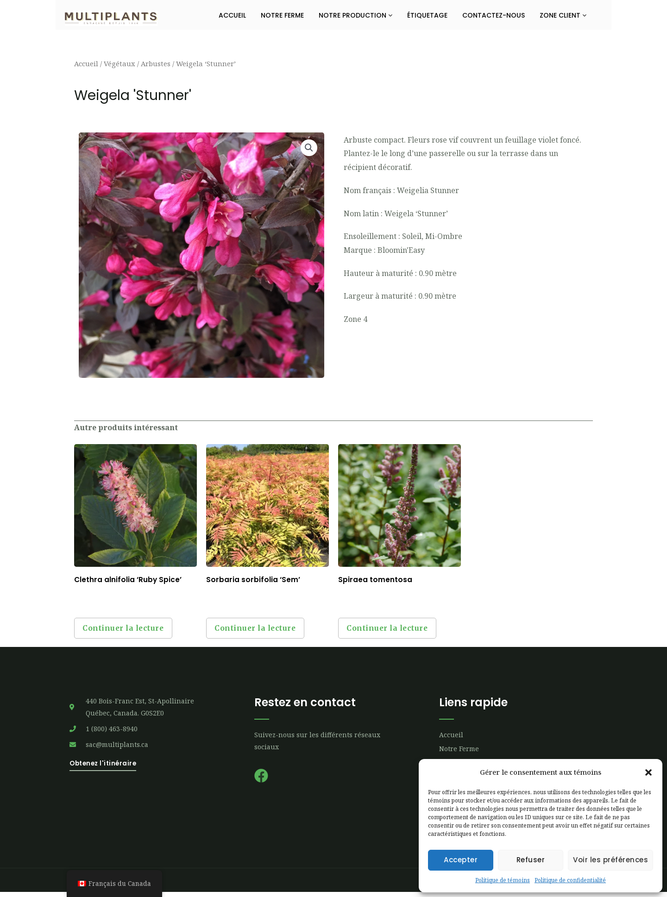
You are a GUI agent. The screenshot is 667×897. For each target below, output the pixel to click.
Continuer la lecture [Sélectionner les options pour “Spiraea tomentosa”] (391, 630)
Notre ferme (282, 15)
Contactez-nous (493, 15)
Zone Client (563, 15)
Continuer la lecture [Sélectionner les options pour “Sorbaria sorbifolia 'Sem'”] (259, 630)
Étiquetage (427, 15)
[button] (648, 772)
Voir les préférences (610, 860)
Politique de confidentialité (570, 880)
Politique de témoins (502, 880)
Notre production (355, 15)
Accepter (461, 860)
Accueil (232, 15)
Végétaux (119, 63)
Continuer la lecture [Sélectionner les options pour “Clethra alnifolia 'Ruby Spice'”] (127, 630)
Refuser (530, 860)
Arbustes (155, 63)
